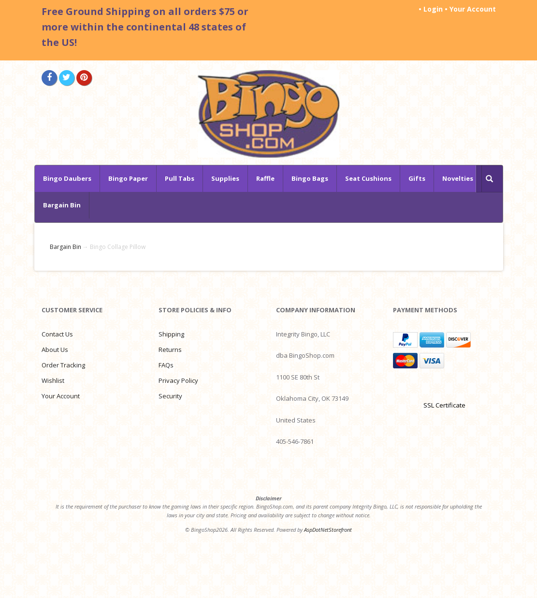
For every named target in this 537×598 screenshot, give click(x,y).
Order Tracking (63, 365)
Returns (170, 349)
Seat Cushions (368, 178)
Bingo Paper (128, 178)
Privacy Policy (178, 380)
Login (433, 9)
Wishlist (53, 380)
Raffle (265, 178)
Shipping (171, 334)
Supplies (225, 178)
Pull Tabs (179, 178)
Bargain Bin (62, 205)
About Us (55, 349)
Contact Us (57, 334)
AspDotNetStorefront (328, 529)
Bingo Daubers (67, 178)
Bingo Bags (309, 178)
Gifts (416, 178)
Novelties (457, 178)
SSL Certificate (444, 405)
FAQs (166, 365)
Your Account (473, 9)
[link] (444, 388)
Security (170, 396)
